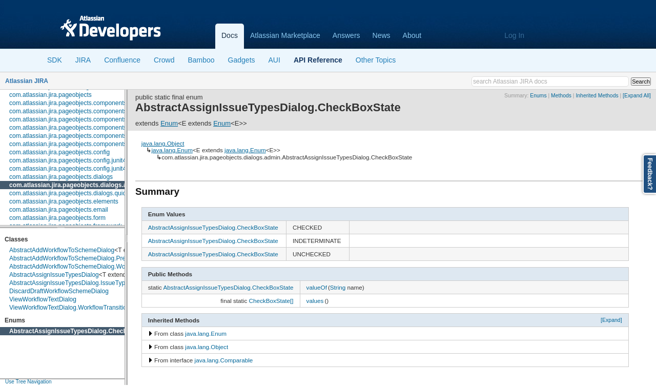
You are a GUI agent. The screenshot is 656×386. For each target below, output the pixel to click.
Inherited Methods (597, 95)
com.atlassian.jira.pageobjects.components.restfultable (84, 135)
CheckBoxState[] (271, 300)
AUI (274, 60)
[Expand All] (637, 95)
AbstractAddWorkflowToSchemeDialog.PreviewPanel (81, 258)
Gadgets (241, 60)
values (315, 300)
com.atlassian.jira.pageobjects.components (68, 103)
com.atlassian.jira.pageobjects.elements (63, 201)
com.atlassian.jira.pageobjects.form (57, 217)
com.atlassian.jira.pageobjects (50, 94)
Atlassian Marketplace (285, 35)
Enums (538, 95)
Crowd (164, 60)
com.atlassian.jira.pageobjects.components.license (78, 119)
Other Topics (376, 60)
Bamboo (201, 60)
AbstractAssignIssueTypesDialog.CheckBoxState (81, 331)
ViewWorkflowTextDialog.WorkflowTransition (69, 307)
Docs (229, 35)
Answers (346, 35)
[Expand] (611, 320)
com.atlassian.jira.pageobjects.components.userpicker (83, 144)
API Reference (318, 60)
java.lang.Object (162, 143)
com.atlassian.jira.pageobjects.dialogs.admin (75, 185)
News (382, 35)
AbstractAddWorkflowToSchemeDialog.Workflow (75, 266)
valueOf (316, 287)
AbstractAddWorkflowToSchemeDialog (61, 250)
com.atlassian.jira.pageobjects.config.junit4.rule (73, 168)
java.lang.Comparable (224, 360)
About (412, 35)
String (338, 287)
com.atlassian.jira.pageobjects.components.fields (76, 111)
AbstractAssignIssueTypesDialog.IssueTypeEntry (76, 283)
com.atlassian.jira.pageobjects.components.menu (76, 127)
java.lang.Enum (172, 150)
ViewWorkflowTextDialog (42, 299)
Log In (514, 35)
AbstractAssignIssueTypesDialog (54, 274)
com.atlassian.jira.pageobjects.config (59, 152)
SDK (54, 60)
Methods (561, 95)
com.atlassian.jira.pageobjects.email (58, 209)
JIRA (83, 60)
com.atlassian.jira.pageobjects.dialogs (61, 176)
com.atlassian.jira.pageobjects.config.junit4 (67, 160)
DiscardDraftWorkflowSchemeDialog (59, 291)
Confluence (122, 60)
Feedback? (649, 174)
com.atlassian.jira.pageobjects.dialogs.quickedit (74, 193)
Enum (169, 123)
